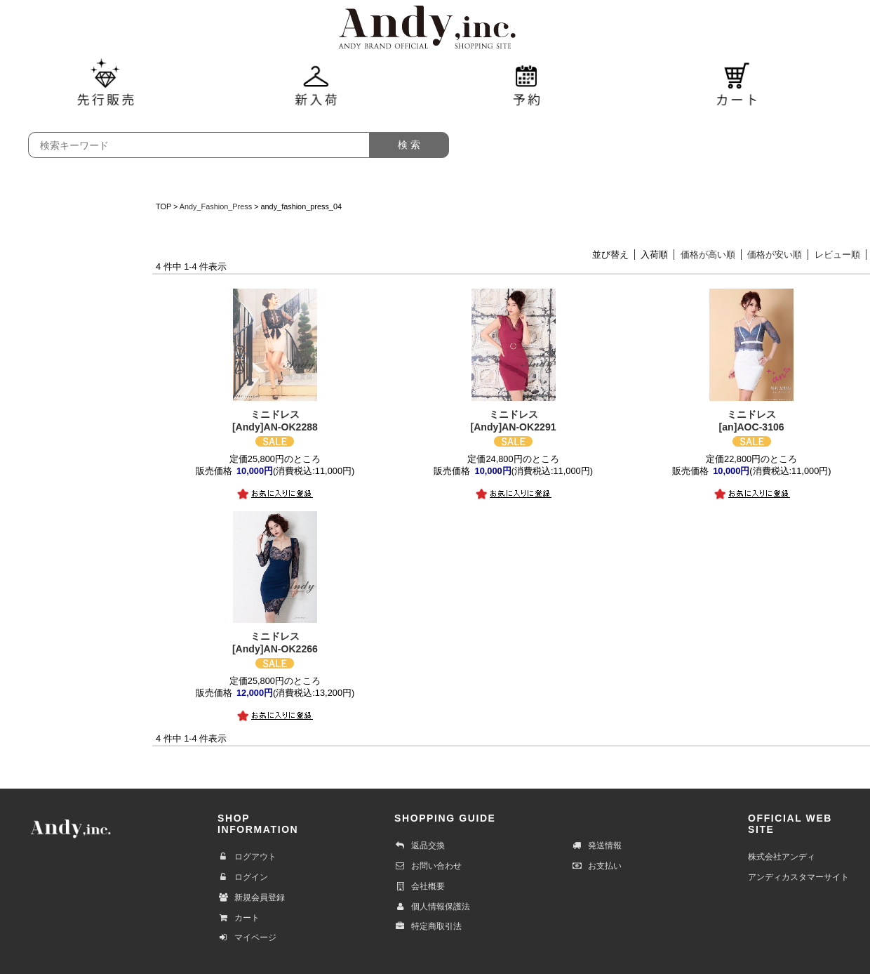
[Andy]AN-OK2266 (274, 642)
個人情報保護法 (432, 907)
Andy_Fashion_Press (216, 206)
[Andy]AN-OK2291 (513, 420)
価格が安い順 (774, 254)
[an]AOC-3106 (751, 420)
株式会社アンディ (781, 857)
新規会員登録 (251, 897)
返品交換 (419, 845)
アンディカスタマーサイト (798, 877)
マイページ (247, 937)
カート (239, 918)
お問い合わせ (428, 866)
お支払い (596, 866)
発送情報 (596, 845)
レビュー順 (837, 254)
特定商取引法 (428, 926)
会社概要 (419, 886)
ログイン (243, 877)
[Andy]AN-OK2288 (274, 420)
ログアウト (247, 857)
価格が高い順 (708, 254)
